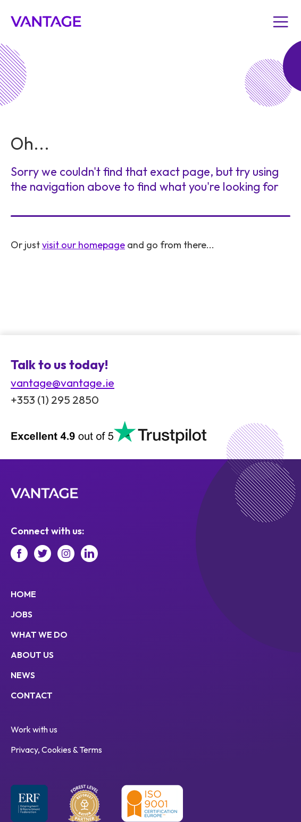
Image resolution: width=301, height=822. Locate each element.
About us (32, 654)
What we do (39, 634)
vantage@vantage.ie (62, 382)
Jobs (21, 614)
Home (23, 594)
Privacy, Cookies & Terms (56, 749)
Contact (32, 695)
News (23, 675)
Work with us (34, 729)
